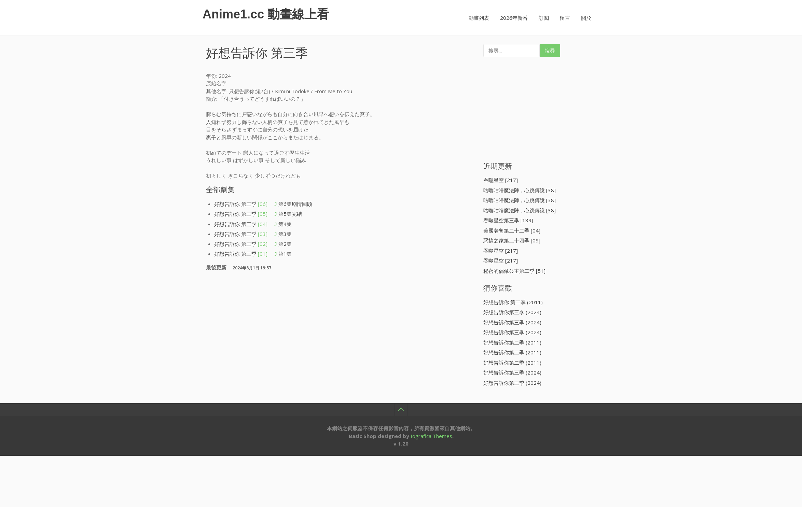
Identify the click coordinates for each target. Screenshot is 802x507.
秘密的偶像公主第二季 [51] (514, 270)
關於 (586, 17)
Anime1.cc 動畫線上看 (266, 14)
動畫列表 (479, 17)
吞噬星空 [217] (500, 180)
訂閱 (544, 17)
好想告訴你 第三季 (240, 203)
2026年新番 (514, 17)
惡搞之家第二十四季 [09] (511, 240)
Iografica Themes (431, 436)
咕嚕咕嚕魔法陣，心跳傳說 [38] (519, 190)
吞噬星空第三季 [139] (508, 220)
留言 (565, 17)
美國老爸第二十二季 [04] (511, 230)
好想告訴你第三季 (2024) (512, 312)
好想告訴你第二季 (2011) (512, 342)
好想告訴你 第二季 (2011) (513, 302)
